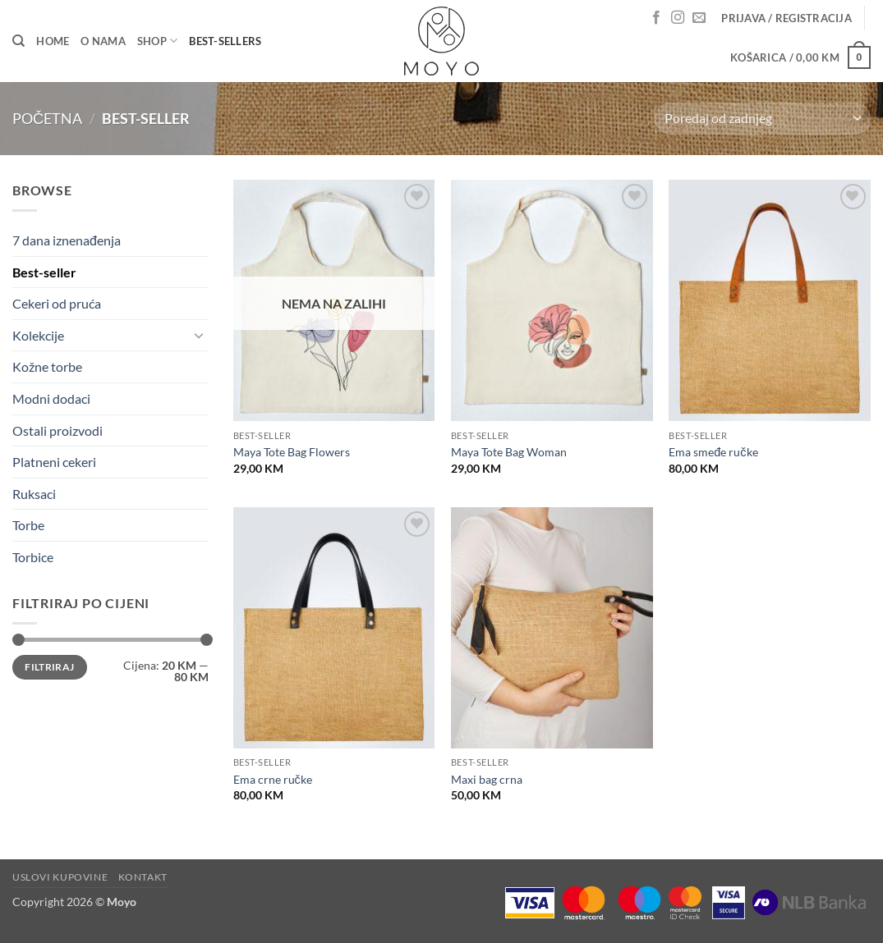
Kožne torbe (47, 366)
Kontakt (143, 877)
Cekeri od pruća (56, 303)
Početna (47, 118)
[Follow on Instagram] (677, 18)
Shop (157, 40)
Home (52, 41)
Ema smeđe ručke (713, 452)
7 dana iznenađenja (66, 240)
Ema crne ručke (272, 779)
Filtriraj (49, 667)
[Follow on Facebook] (656, 18)
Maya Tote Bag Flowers (291, 452)
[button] (786, 18)
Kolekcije (38, 335)
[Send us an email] (699, 18)
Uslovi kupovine (60, 877)
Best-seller (44, 272)
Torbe (28, 525)
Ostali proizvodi (57, 430)
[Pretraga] (18, 41)
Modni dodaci (51, 398)
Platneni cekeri (54, 461)
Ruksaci (34, 493)
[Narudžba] (763, 119)
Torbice (32, 557)
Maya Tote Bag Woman (509, 452)
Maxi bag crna (486, 779)
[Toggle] (199, 335)
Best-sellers (225, 41)
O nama (103, 41)
